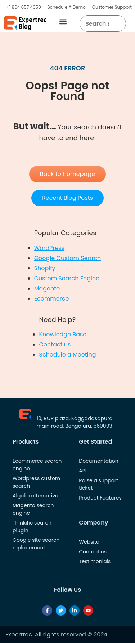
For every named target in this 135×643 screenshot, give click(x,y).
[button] (63, 22)
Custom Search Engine (66, 278)
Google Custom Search (67, 258)
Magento (47, 288)
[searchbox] (97, 23)
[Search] (118, 23)
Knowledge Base (63, 334)
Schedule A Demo (67, 7)
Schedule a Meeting (67, 354)
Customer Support (112, 7)
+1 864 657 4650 (23, 7)
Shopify (44, 268)
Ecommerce (51, 298)
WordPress (49, 248)
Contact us (55, 344)
